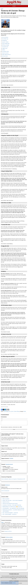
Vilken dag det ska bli (6, 54)
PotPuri (3, 49)
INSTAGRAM (20, 583)
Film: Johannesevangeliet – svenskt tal (10, 512)
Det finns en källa (5, 45)
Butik (2, 8)
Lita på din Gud (5, 46)
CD (9, 411)
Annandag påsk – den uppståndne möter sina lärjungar (13, 508)
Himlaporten (4, 40)
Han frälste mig (5, 38)
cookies (13, 582)
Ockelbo (11, 458)
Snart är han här (5, 52)
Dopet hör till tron (6, 501)
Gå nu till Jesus (5, 37)
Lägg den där (4, 48)
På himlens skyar (5, 51)
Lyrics (12, 411)
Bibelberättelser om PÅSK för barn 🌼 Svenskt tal (12, 506)
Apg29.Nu (14, 2)
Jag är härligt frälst (5, 43)
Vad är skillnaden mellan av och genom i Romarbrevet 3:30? (13, 479)
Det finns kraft (5, 56)
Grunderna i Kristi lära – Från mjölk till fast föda (12, 505)
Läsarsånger (6, 411)
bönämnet (7, 485)
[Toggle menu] (14, 6)
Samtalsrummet (9, 464)
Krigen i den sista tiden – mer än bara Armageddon (13, 500)
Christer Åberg (16, 411)
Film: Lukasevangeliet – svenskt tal (9, 514)
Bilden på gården (6, 498)
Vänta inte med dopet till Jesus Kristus (10, 503)
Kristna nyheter (9, 537)
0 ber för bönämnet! (5, 490)
